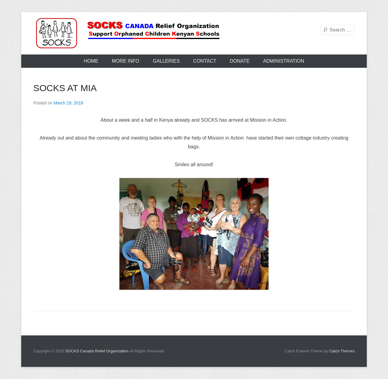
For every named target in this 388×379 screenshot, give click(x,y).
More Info (125, 61)
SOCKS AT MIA (65, 88)
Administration (283, 61)
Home (91, 61)
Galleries (166, 61)
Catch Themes (342, 351)
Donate (239, 61)
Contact (204, 61)
